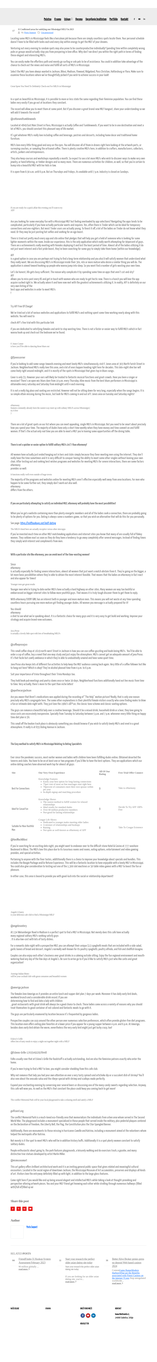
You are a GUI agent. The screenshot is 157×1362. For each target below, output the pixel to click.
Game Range (125, 1270)
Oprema (79, 19)
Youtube (88, 1315)
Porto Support (30, 32)
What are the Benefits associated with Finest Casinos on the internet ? (127, 1275)
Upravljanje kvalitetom (96, 19)
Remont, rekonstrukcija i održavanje (24, 1318)
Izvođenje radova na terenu (21, 1321)
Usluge (67, 19)
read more (24, 1269)
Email (30, 1209)
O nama (57, 19)
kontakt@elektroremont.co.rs (126, 1327)
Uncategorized (47, 32)
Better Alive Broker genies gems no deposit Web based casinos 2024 (128, 1262)
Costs (126, 1278)
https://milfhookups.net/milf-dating (38, 523)
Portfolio (114, 19)
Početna (47, 19)
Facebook (13, 1209)
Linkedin (93, 1315)
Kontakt (124, 19)
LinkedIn (24, 1209)
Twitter (19, 1209)
